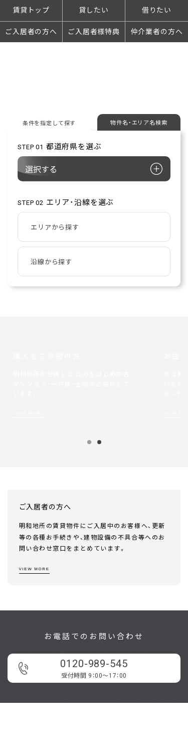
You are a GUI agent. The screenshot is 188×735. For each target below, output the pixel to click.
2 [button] (99, 442)
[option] (88, 389)
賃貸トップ (31, 10)
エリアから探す (55, 227)
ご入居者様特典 (94, 32)
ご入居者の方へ (31, 32)
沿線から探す (51, 262)
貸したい (93, 10)
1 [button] (89, 442)
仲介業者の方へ (157, 32)
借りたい (156, 10)
